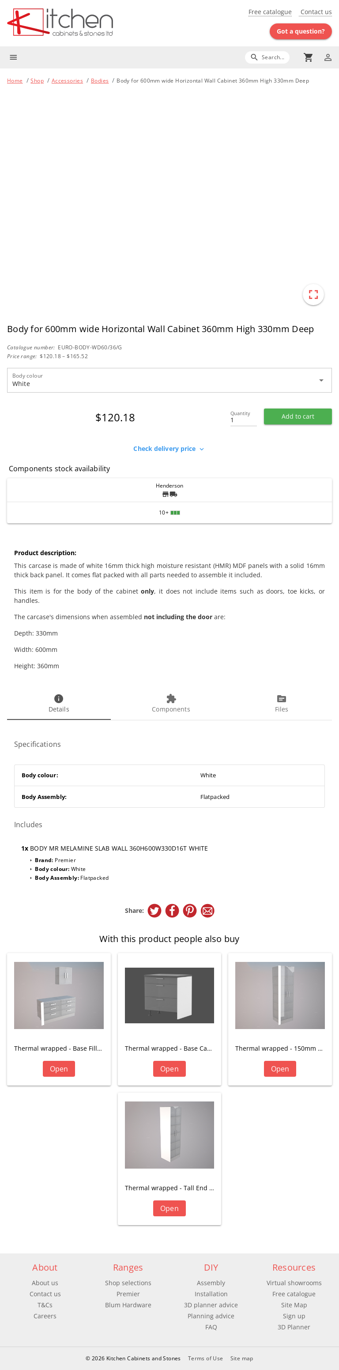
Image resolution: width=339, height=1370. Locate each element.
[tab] (59, 704)
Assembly (211, 1283)
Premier (128, 1294)
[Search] (267, 57)
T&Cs (45, 1305)
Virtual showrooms (294, 1283)
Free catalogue (270, 12)
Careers (45, 1316)
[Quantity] (243, 417)
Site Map (294, 1305)
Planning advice (211, 1316)
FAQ (211, 1327)
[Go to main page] (88, 23)
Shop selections (128, 1283)
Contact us (315, 12)
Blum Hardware (128, 1305)
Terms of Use (205, 1358)
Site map (241, 1358)
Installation (211, 1294)
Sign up (294, 1316)
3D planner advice (211, 1305)
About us (45, 1283)
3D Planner (294, 1327)
